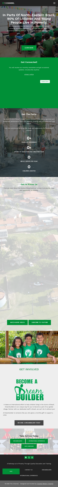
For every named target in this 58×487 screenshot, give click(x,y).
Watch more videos (17, 322)
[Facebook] (25, 457)
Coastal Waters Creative (45, 484)
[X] (29, 457)
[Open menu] (54, 3)
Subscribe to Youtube (40, 322)
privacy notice (29, 74)
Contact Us (28, 470)
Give (11, 471)
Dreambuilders (17, 441)
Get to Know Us (29, 184)
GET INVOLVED (29, 369)
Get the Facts (29, 114)
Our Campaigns (29, 446)
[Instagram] (32, 457)
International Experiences (37, 441)
